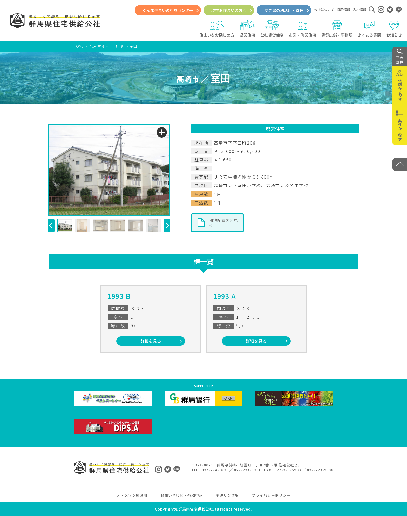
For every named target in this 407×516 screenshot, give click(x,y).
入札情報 (359, 9)
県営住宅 (247, 29)
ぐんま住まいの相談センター (168, 10)
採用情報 (343, 9)
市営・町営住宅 (302, 29)
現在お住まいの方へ (228, 10)
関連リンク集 (227, 495)
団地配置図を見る (223, 222)
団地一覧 (117, 46)
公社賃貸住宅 (272, 29)
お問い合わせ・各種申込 (181, 495)
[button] (51, 225)
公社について (324, 9)
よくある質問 (369, 29)
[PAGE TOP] (399, 164)
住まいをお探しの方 (216, 29)
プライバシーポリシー (271, 495)
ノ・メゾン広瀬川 (132, 495)
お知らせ (394, 29)
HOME (79, 46)
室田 (133, 46)
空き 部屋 (399, 57)
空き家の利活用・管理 (283, 10)
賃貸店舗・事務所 (336, 29)
